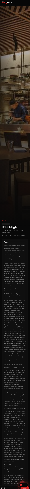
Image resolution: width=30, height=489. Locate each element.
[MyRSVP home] (7, 2)
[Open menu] (27, 2)
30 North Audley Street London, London (14, 235)
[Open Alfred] (23, 485)
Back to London (7, 221)
